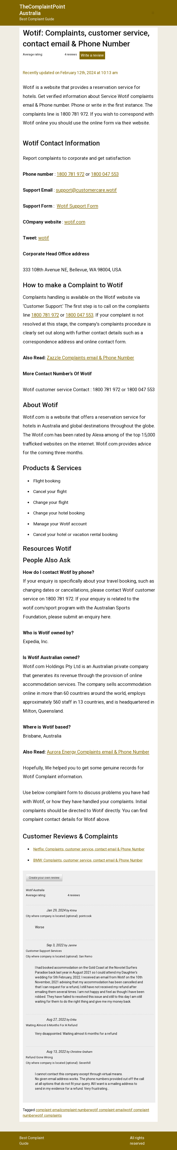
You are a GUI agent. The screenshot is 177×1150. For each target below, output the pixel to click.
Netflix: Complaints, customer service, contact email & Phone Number (89, 849)
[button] (153, 13)
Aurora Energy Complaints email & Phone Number (98, 752)
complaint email (48, 1110)
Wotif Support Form (77, 206)
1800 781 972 (70, 174)
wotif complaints (48, 1115)
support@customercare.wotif (86, 190)
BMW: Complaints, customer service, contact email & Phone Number (88, 860)
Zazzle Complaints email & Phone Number (90, 357)
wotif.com (74, 222)
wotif (43, 238)
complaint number (75, 1110)
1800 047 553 (105, 174)
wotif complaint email (107, 1110)
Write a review (92, 55)
